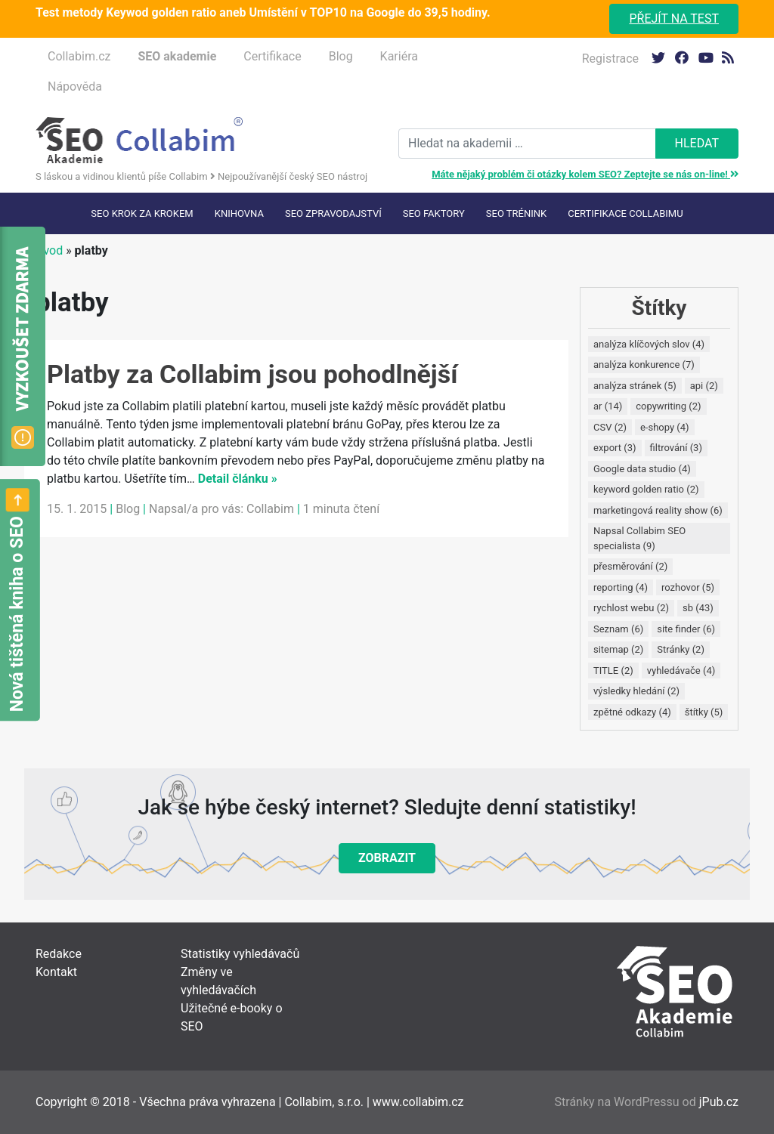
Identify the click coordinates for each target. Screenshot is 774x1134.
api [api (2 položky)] (704, 385)
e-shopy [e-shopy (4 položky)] (664, 427)
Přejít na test (674, 18)
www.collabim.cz (418, 1102)
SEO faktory (434, 213)
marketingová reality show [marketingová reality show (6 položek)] (658, 510)
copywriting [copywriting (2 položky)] (668, 406)
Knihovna (239, 213)
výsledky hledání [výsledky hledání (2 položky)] (636, 691)
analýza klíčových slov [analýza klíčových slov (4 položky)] (648, 344)
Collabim (270, 509)
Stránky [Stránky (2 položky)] (680, 649)
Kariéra (399, 56)
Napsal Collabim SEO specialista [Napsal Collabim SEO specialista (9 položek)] (639, 538)
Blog (341, 56)
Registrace (610, 58)
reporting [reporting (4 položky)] (620, 587)
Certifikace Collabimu (625, 213)
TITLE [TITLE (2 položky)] (613, 670)
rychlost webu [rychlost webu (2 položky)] (631, 607)
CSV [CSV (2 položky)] (610, 427)
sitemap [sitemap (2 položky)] (618, 649)
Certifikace (272, 56)
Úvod (49, 250)
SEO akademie (177, 56)
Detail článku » (237, 478)
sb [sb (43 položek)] (698, 607)
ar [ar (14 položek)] (607, 406)
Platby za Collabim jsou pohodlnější (252, 374)
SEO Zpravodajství (333, 213)
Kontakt (56, 972)
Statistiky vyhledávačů (240, 954)
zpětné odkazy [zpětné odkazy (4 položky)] (632, 712)
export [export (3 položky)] (614, 447)
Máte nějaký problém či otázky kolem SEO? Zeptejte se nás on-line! (585, 174)
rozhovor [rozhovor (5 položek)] (687, 587)
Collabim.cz (79, 56)
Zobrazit (387, 858)
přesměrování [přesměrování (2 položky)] (630, 566)
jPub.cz (718, 1102)
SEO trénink (516, 213)
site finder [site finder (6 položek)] (686, 629)
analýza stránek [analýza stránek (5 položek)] (634, 385)
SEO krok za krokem (142, 213)
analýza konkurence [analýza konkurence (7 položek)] (644, 364)
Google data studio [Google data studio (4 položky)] (642, 468)
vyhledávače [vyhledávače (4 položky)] (681, 670)
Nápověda (75, 86)
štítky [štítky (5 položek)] (704, 712)
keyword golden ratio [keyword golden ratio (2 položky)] (646, 489)
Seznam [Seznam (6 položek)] (618, 629)
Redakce (59, 954)
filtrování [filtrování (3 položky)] (676, 447)
